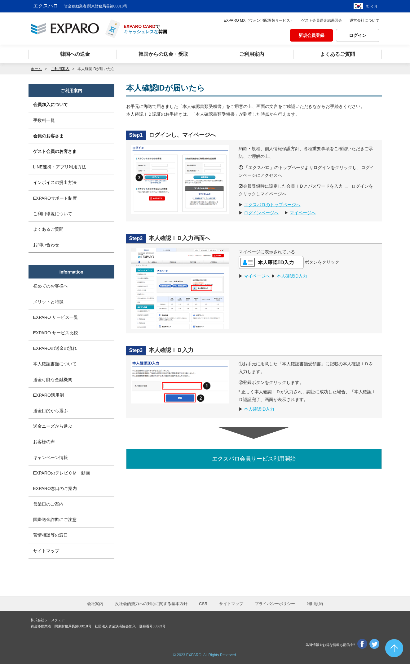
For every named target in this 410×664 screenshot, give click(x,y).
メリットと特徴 (48, 301)
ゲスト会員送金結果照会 (321, 20)
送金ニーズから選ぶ (52, 426)
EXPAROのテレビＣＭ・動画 (61, 472)
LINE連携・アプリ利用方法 (59, 166)
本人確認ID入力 (292, 276)
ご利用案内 (71, 90)
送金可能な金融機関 (52, 379)
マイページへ (303, 212)
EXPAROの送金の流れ (55, 348)
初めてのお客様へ (50, 285)
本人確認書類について (55, 363)
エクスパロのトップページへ (272, 204)
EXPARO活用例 (48, 395)
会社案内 (95, 603)
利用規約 (315, 603)
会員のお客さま (48, 135)
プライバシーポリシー (275, 603)
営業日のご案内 (48, 503)
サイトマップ (46, 550)
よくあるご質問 (48, 229)
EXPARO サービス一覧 (55, 317)
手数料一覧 (44, 120)
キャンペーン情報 (50, 457)
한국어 (371, 6)
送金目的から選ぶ (50, 410)
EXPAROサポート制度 (55, 198)
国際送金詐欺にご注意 (55, 519)
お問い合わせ (46, 244)
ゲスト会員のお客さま (55, 151)
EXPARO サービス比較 (55, 332)
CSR (203, 603)
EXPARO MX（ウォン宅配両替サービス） (259, 20)
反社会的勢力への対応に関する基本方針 (151, 603)
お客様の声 (44, 441)
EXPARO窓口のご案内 (55, 488)
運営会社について (364, 20)
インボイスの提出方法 (55, 182)
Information (71, 272)
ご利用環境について (52, 213)
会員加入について (50, 104)
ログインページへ (261, 212)
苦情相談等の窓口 (50, 535)
